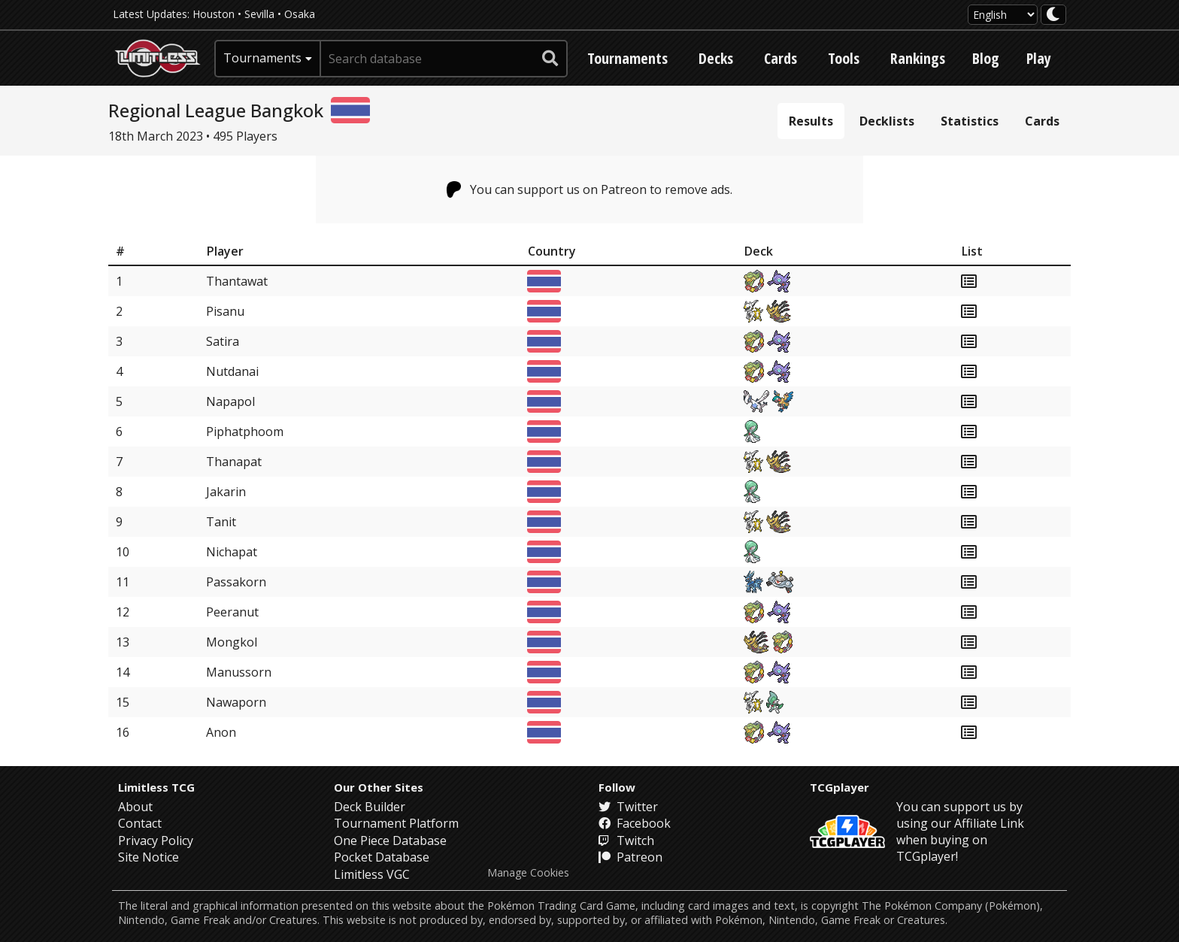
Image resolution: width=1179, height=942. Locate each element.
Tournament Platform (396, 823)
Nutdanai (232, 371)
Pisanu (225, 311)
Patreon (630, 857)
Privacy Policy (155, 840)
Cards (780, 58)
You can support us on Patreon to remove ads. (590, 189)
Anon (221, 732)
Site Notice (148, 857)
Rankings (917, 58)
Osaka (299, 14)
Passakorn (236, 582)
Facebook (635, 823)
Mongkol (231, 642)
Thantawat (237, 281)
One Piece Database (390, 840)
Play (1038, 58)
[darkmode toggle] (1053, 15)
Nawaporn (236, 702)
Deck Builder (369, 806)
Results (811, 121)
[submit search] (550, 58)
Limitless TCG (156, 787)
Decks (716, 58)
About (135, 806)
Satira (222, 341)
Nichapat (231, 552)
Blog (985, 58)
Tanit (221, 521)
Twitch (626, 840)
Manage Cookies (528, 873)
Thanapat (234, 461)
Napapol (230, 401)
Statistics (970, 121)
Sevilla (259, 14)
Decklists (886, 121)
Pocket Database (381, 857)
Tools (843, 58)
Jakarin (226, 491)
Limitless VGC (372, 874)
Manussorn (238, 672)
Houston (213, 14)
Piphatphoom (244, 431)
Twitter (628, 806)
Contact (140, 823)
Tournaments (627, 58)
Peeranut (232, 612)
